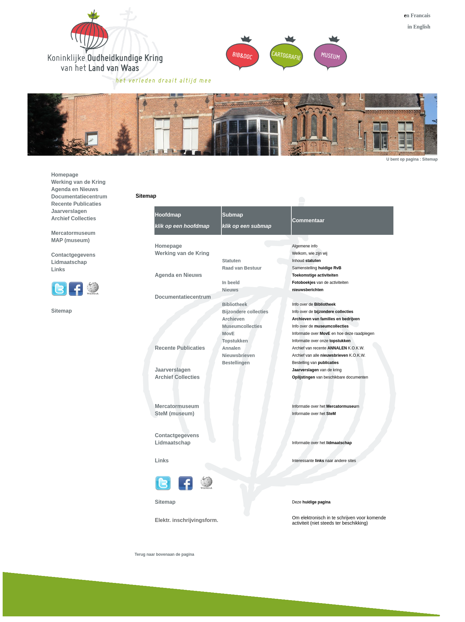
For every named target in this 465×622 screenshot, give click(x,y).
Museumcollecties (242, 326)
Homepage (168, 246)
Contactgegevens (177, 435)
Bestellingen (236, 362)
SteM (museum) (174, 413)
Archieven (233, 319)
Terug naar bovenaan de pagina (164, 554)
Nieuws (230, 289)
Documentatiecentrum (183, 297)
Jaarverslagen (173, 370)
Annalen (231, 348)
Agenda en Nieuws (178, 275)
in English (419, 26)
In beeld (231, 282)
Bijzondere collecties (245, 311)
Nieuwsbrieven (238, 355)
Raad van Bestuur (242, 268)
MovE (228, 333)
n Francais (418, 15)
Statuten (231, 260)
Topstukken (235, 340)
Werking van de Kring (182, 253)
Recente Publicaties (180, 348)
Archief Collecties (177, 377)
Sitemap (61, 311)
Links (162, 460)
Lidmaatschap (173, 442)
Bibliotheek (234, 304)
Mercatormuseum (177, 406)
